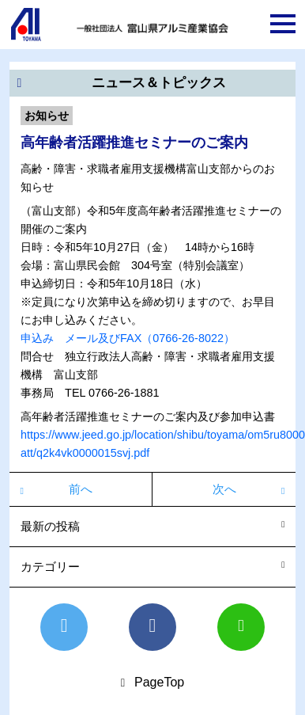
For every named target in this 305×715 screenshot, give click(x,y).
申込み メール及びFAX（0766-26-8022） (128, 338)
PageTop (159, 682)
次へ (224, 489)
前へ (80, 489)
